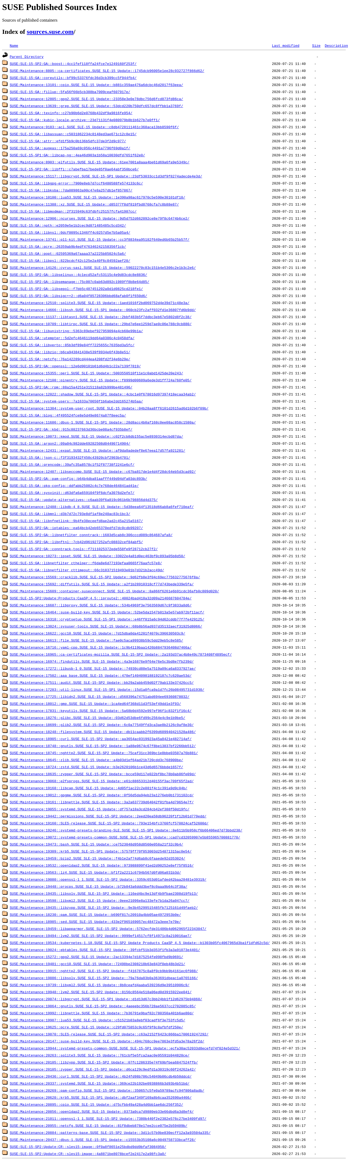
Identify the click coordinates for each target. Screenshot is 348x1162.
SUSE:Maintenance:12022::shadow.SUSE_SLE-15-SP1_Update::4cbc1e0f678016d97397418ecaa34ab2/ (103, 394)
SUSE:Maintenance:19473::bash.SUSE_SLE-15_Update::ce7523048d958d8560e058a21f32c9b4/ (96, 844)
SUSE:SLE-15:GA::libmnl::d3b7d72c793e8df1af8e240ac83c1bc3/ (70, 513)
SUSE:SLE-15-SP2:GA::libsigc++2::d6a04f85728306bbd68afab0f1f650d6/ (78, 295)
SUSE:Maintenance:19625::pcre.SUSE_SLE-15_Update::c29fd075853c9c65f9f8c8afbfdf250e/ (96, 1027)
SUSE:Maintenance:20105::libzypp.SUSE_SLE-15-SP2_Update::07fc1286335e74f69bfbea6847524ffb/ (104, 1062)
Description (336, 45)
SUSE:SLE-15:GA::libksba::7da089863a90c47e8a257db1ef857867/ (71, 190)
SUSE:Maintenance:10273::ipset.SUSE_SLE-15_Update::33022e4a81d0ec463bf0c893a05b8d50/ (97, 555)
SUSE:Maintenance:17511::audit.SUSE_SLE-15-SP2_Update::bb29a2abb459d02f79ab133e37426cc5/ (102, 682)
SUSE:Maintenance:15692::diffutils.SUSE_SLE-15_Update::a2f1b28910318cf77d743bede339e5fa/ (102, 584)
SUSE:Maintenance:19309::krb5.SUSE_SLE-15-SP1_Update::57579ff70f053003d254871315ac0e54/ (101, 851)
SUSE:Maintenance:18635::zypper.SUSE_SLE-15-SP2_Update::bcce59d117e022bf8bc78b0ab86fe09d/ (103, 773)
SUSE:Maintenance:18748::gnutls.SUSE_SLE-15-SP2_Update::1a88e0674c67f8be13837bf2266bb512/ (103, 745)
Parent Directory (27, 56)
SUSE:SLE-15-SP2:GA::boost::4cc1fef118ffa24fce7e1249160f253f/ (73, 63)
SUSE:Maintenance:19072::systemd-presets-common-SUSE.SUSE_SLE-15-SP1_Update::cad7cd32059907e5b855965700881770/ (125, 837)
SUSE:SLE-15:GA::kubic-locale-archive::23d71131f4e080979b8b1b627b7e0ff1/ (85, 119)
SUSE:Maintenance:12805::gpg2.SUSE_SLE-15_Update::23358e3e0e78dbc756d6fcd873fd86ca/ (96, 98)
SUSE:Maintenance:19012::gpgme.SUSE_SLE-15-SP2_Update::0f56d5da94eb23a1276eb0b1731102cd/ (102, 795)
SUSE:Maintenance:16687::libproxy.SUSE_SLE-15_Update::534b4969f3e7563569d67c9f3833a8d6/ (101, 605)
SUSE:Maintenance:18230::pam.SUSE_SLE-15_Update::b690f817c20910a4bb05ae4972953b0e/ (95, 914)
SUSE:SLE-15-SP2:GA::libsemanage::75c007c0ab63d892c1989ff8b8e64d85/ (79, 281)
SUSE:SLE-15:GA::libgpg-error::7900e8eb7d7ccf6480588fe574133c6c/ (76, 183)
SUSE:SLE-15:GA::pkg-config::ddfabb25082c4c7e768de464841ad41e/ (74, 485)
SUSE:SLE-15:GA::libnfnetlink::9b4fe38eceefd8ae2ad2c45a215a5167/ (76, 520)
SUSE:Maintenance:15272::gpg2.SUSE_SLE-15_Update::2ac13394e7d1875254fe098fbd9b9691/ (96, 956)
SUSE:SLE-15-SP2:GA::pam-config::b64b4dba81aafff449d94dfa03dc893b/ (78, 478)
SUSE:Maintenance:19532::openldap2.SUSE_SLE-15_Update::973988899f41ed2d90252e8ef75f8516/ (102, 865)
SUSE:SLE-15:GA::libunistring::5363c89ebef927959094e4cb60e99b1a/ (76, 330)
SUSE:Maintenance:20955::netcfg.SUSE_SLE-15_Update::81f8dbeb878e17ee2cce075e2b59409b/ (98, 1125)
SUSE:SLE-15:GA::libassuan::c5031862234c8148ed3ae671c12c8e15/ (73, 133)
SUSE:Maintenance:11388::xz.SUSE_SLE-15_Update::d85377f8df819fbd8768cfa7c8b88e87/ (94, 204)
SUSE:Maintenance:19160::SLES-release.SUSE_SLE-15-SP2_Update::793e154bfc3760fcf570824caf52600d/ (109, 823)
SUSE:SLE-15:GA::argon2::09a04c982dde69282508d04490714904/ (70, 443)
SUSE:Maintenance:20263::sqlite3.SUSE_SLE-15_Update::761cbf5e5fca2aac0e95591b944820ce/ (99, 1055)
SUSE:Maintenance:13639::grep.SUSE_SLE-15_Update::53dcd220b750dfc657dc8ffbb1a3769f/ (96, 105)
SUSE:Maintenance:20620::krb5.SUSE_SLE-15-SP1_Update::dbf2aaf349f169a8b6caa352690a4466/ (101, 1097)
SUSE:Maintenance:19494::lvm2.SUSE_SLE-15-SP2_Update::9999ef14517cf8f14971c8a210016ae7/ (101, 935)
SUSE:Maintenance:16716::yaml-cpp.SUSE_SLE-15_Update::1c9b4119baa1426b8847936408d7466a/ (101, 647)
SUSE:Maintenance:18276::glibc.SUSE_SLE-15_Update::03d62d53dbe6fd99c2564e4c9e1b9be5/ (97, 717)
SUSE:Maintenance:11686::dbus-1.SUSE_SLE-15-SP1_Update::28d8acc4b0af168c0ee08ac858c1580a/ (103, 422)
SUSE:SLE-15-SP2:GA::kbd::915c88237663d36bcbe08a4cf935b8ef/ (71, 429)
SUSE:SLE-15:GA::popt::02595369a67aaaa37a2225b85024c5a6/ (68, 253)
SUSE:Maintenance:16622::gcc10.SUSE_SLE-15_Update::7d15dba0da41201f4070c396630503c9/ (97, 633)
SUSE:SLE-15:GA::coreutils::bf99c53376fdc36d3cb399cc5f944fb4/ (73, 77)
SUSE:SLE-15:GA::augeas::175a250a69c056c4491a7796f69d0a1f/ (70, 148)
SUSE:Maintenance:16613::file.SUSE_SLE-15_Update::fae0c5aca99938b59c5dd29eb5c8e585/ (96, 640)
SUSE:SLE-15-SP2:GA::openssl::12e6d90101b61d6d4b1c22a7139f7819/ (75, 366)
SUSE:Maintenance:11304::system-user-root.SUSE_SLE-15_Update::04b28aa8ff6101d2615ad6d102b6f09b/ (109, 408)
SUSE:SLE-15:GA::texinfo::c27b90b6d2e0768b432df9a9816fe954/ (71, 112)
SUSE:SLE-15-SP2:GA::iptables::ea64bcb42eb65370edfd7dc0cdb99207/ (76, 527)
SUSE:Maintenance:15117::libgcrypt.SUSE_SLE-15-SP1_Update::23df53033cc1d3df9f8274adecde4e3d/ (106, 176)
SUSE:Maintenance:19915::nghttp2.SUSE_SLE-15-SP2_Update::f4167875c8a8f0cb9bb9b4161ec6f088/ (104, 970)
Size (316, 45)
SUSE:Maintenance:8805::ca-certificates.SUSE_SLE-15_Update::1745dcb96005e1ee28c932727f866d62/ (107, 70)
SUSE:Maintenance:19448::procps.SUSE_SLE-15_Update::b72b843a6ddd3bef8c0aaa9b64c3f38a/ (98, 886)
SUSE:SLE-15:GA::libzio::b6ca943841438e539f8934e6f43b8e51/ (70, 351)
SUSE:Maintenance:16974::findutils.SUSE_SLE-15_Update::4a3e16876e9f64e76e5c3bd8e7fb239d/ (102, 661)
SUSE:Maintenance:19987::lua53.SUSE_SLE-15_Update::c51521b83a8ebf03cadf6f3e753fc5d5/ (97, 1020)
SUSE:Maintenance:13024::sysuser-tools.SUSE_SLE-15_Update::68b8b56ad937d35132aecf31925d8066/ (106, 626)
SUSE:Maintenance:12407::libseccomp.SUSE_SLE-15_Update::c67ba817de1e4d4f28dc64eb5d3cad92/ (103, 471)
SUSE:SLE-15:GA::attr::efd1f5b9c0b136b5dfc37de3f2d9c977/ (68, 140)
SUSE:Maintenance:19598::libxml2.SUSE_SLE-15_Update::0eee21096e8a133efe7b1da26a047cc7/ (99, 900)
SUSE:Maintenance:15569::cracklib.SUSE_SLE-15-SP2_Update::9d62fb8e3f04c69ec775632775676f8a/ (105, 577)
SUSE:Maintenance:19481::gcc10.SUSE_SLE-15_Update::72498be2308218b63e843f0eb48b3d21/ (97, 963)
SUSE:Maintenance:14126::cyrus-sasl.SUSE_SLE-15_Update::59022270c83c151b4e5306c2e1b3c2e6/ (103, 267)
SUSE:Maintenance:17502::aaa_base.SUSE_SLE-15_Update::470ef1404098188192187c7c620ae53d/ (101, 675)
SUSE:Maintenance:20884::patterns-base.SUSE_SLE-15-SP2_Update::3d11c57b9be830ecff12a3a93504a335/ (110, 1132)
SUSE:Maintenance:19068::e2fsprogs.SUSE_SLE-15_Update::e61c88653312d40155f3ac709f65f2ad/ (102, 780)
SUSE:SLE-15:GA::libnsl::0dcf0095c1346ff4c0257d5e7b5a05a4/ (70, 232)
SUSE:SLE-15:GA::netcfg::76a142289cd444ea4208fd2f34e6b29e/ (70, 358)
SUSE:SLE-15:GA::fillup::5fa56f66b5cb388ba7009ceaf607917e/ (70, 91)
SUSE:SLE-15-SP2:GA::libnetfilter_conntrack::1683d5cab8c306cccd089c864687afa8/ (91, 534)
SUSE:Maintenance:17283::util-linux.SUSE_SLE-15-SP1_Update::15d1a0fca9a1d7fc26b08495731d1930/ (107, 689)
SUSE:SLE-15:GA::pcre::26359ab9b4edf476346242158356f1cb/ (68, 246)
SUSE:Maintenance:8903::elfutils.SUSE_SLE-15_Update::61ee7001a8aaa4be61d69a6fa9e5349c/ (99, 162)
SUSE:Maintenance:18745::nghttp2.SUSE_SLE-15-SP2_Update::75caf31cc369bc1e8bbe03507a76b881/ (104, 752)
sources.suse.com (50, 31)
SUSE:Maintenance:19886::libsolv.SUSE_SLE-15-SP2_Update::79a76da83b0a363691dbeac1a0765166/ (104, 977)
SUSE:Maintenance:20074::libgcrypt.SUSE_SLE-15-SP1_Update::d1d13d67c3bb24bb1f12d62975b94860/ (106, 998)
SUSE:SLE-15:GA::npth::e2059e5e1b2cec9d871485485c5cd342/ (68, 225)
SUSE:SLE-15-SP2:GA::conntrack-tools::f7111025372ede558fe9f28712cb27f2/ (84, 548)
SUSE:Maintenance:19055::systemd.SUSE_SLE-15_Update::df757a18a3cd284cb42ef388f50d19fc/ (99, 809)
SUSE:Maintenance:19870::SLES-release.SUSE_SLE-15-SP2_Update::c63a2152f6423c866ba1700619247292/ (109, 1034)
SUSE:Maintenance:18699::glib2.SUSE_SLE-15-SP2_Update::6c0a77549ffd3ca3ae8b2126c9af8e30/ (102, 724)
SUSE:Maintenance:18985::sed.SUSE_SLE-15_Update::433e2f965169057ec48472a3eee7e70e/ (95, 921)
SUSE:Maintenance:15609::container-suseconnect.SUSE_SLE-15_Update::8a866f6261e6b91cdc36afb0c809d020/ (114, 591)
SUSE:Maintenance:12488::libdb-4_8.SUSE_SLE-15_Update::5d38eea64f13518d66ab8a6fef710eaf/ (102, 506)
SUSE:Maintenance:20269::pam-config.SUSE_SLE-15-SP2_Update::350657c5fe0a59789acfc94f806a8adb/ (107, 1090)
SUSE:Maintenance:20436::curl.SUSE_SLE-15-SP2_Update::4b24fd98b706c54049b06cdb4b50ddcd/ (101, 1076)
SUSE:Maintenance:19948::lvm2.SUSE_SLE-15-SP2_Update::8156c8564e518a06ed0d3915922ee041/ (101, 991)
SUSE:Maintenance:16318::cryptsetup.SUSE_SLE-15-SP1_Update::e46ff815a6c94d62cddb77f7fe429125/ (107, 619)
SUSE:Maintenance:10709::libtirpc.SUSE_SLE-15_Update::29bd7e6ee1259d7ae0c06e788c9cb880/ (101, 323)
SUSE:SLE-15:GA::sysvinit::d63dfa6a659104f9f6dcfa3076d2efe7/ (72, 492)
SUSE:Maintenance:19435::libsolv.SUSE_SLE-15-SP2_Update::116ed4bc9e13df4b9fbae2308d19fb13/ (104, 893)
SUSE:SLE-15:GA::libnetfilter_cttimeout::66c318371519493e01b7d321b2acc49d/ (87, 569)
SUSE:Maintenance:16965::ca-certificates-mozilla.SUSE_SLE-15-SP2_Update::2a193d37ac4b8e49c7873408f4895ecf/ (121, 654)
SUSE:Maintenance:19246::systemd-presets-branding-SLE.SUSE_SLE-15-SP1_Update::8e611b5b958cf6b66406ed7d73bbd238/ (126, 830)
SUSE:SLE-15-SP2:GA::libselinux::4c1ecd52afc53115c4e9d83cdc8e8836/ (78, 274)
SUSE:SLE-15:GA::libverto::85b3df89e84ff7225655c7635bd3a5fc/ (72, 344)
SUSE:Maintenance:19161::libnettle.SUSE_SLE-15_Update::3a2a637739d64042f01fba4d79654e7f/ (102, 802)
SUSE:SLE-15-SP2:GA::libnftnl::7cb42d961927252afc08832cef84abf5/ (76, 541)
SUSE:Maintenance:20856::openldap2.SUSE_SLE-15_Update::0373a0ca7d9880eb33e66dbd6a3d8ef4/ (102, 1111)
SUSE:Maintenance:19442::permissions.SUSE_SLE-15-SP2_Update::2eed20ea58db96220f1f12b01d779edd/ (108, 816)
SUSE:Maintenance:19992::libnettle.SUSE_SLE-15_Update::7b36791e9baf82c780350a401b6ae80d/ (102, 1013)
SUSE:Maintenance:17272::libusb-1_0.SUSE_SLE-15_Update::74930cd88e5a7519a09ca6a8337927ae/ (103, 668)
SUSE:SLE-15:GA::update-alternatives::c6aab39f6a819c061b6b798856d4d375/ (84, 499)
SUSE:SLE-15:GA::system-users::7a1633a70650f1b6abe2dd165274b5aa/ (76, 401)
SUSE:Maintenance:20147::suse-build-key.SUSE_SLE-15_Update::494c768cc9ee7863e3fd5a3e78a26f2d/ (107, 1041)
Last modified (285, 45)
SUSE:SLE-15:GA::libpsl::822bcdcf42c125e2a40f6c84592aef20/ (70, 260)
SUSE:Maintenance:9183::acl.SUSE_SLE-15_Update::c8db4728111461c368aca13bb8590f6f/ (94, 126)
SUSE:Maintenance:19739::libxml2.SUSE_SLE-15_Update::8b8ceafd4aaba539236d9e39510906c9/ (99, 984)
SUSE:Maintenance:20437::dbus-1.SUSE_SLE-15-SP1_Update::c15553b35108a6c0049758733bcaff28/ (103, 1139)
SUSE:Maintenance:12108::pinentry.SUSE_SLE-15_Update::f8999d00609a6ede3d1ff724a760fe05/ (101, 380)
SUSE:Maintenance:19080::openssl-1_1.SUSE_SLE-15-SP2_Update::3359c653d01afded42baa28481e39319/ (108, 879)
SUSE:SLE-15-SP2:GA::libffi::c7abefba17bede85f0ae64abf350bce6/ (74, 169)
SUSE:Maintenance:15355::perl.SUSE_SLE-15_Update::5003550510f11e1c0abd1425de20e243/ (96, 373)
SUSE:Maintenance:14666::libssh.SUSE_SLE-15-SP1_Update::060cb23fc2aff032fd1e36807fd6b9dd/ (103, 309)
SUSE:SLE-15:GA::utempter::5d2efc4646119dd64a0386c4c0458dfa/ (72, 337)
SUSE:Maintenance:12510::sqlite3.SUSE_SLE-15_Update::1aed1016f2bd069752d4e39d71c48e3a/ (99, 302)
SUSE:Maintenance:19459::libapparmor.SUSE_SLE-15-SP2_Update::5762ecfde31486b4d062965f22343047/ (108, 928)
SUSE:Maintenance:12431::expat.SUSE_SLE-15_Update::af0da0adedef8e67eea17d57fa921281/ (97, 450)
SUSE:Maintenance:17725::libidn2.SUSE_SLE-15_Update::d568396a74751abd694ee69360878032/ (99, 696)
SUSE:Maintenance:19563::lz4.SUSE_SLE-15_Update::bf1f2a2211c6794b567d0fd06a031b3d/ (95, 872)
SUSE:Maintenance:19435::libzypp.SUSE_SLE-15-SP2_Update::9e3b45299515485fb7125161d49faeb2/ (104, 907)
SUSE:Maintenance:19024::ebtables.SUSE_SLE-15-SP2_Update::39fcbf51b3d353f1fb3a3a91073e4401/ (105, 949)
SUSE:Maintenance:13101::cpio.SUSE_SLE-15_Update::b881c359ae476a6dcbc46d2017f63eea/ (96, 84)
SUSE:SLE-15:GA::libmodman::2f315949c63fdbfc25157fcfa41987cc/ (73, 211)
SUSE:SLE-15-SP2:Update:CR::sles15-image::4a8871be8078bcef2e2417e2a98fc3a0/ (88, 1153)
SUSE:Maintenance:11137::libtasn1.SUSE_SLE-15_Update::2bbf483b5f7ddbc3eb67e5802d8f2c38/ (101, 316)
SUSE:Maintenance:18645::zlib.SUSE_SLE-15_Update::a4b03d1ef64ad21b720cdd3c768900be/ (96, 759)
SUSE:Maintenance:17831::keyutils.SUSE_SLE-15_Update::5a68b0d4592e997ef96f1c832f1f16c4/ (101, 710)
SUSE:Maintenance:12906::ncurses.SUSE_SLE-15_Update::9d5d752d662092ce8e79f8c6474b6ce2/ (99, 218)
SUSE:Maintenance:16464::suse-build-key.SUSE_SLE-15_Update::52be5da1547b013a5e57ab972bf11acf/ (107, 612)
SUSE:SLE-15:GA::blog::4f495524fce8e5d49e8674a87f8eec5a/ (68, 415)
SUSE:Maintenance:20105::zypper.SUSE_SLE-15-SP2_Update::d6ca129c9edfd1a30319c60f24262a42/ (103, 1069)
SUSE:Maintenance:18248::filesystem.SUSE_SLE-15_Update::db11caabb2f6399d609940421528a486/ (103, 731)
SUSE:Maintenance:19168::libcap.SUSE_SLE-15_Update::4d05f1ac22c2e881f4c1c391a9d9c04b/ (98, 787)
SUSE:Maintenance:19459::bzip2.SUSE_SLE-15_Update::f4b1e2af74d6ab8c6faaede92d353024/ (97, 858)
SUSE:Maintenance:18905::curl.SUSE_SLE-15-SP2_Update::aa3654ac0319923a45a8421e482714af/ (101, 738)
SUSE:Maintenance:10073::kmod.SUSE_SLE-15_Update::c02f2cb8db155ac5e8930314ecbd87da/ (96, 436)
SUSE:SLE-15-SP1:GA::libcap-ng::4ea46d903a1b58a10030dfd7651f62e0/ (77, 155)
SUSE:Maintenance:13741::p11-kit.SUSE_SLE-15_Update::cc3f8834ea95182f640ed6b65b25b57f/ (99, 239)
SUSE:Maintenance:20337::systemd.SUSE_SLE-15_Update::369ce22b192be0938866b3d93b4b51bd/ (99, 1083)
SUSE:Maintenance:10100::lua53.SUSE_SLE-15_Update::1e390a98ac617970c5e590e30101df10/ (97, 197)
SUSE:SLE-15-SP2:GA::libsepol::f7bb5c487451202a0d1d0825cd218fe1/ (76, 288)
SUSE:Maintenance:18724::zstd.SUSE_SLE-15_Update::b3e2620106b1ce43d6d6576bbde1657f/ (96, 766)
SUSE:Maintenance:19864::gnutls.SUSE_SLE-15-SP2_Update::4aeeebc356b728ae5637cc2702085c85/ (103, 1005)
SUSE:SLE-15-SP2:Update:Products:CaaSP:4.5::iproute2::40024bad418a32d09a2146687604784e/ (101, 598)
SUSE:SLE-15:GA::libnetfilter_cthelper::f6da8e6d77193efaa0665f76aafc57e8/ (86, 562)
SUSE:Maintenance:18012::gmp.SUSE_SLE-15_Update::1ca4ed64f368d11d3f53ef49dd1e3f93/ (95, 703)
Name (14, 45)
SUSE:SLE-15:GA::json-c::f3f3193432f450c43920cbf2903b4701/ (70, 457)
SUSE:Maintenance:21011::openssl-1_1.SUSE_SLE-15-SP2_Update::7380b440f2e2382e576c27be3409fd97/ (108, 1118)
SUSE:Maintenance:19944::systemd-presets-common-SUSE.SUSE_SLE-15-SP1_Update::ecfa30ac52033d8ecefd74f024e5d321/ (125, 1048)
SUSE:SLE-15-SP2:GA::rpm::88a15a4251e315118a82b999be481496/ (71, 387)
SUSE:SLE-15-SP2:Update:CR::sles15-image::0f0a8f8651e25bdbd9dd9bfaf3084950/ (88, 1146)
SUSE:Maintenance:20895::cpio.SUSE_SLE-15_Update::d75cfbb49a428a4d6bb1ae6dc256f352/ (96, 1104)
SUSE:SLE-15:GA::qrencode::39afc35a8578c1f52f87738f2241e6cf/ (72, 464)
